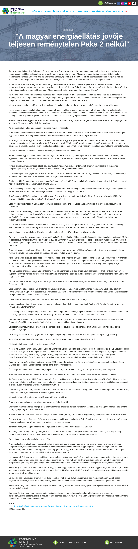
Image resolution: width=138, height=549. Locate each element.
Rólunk (37, 11)
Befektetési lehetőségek (91, 11)
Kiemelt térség (52, 11)
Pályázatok (69, 11)
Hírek (108, 11)
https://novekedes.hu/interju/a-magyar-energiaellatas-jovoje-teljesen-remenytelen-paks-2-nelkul (51, 506)
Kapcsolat (118, 11)
